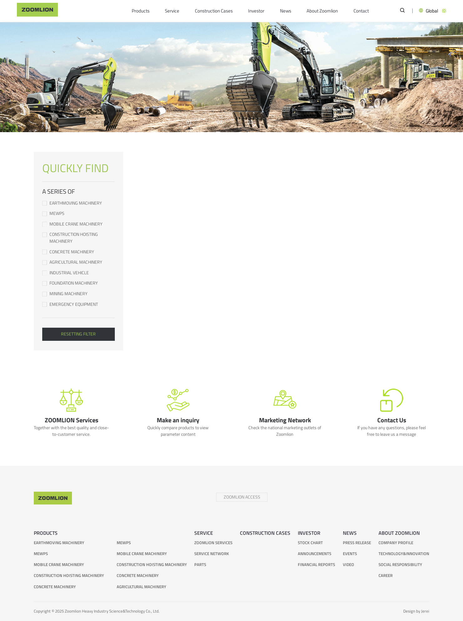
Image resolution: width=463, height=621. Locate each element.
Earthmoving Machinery (78, 203)
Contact (361, 10)
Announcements (314, 554)
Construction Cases (214, 10)
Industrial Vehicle (78, 273)
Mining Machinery (78, 294)
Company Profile (396, 543)
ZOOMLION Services (213, 543)
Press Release (357, 543)
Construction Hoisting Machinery (78, 238)
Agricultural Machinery (78, 262)
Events (350, 554)
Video (348, 565)
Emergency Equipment (78, 304)
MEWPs (78, 213)
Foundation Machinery (78, 283)
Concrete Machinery (78, 252)
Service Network (211, 554)
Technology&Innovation (404, 554)
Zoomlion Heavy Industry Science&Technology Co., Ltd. (112, 611)
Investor (256, 10)
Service (172, 10)
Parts (200, 565)
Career (386, 576)
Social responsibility (400, 565)
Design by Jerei (416, 611)
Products (141, 10)
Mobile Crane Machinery (78, 224)
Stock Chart (310, 543)
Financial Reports (316, 565)
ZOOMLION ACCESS (242, 497)
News (285, 10)
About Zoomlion (322, 10)
